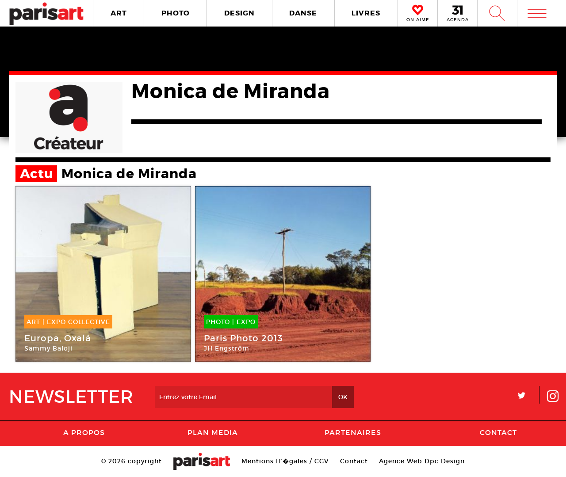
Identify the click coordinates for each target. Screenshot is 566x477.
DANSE (303, 13)
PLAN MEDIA (212, 432)
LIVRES (366, 13)
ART (119, 13)
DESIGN (239, 13)
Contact (498, 432)
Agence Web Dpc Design (422, 461)
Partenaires (353, 432)
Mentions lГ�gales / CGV (285, 461)
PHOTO (175, 13)
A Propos (84, 432)
